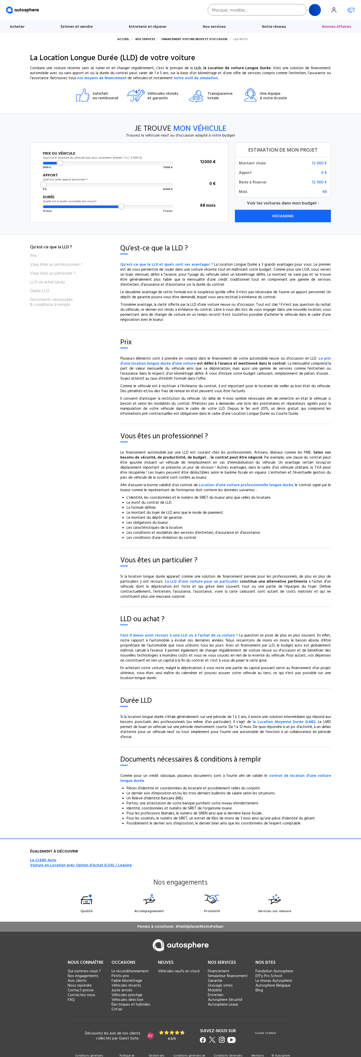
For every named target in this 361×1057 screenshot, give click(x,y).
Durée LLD (39, 291)
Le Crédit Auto (43, 860)
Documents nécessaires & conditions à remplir (51, 302)
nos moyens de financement (102, 78)
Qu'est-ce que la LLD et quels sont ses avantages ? (166, 265)
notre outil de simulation (196, 78)
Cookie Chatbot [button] (265, 1033)
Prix (33, 256)
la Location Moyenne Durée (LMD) (284, 722)
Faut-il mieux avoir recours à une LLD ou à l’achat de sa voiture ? (179, 635)
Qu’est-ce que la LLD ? (51, 247)
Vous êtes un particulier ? (52, 273)
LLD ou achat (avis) (47, 282)
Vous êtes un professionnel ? (56, 264)
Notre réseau (274, 26)
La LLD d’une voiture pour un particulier (201, 582)
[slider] (60, 163)
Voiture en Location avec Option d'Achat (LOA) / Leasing (81, 865)
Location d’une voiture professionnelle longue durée (246, 485)
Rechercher (315, 10)
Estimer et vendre (77, 26)
